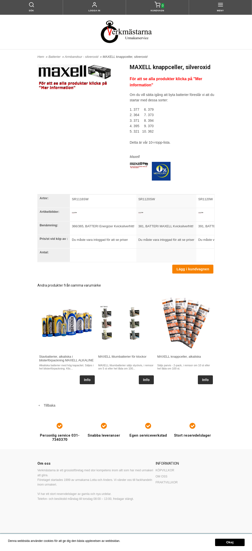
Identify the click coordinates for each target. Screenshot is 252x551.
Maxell (135, 157)
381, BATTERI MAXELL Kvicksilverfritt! (165, 226)
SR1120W (205, 199)
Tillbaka (46, 405)
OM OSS (161, 476)
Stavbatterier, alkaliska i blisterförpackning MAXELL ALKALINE (66, 358)
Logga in (94, 10)
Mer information (131, 541)
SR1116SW (80, 199)
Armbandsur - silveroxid (82, 57)
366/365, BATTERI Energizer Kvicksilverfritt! (103, 226)
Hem (40, 57)
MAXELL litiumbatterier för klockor (122, 356)
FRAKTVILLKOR (167, 482)
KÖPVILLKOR (165, 470)
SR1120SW (146, 199)
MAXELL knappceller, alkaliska (179, 356)
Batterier (55, 57)
